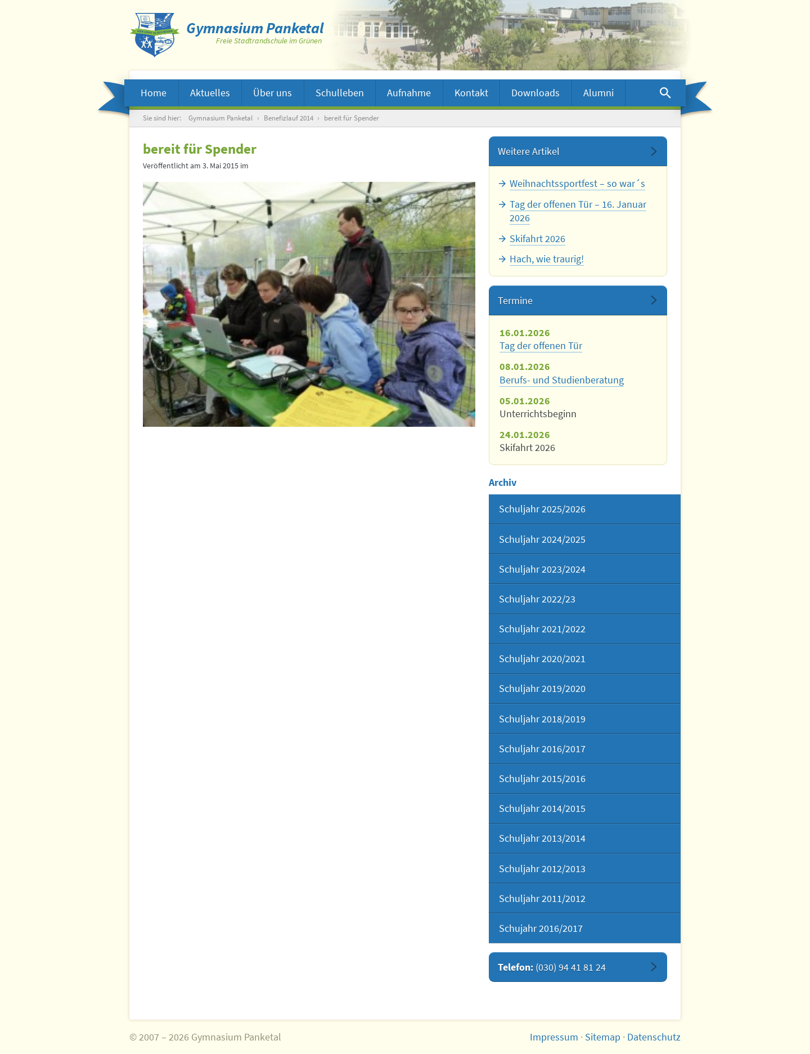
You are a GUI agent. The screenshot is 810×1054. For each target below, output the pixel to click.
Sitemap (602, 1036)
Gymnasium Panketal (220, 118)
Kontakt (471, 92)
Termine (515, 300)
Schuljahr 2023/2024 (542, 568)
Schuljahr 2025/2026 (542, 508)
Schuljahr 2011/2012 (542, 898)
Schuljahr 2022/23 (537, 598)
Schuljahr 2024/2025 (542, 539)
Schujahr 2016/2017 (541, 928)
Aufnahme (409, 92)
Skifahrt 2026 (537, 238)
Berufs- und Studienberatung (562, 379)
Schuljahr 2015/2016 (542, 778)
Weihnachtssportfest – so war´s (577, 183)
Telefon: (552, 967)
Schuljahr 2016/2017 (542, 748)
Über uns (272, 92)
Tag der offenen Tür (541, 345)
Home (153, 92)
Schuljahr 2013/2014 (542, 838)
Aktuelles (210, 92)
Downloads (535, 92)
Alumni (598, 92)
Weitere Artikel (529, 151)
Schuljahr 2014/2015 (542, 808)
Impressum (554, 1036)
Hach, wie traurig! (547, 258)
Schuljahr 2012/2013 (542, 868)
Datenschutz (654, 1036)
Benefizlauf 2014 (288, 118)
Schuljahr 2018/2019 (542, 718)
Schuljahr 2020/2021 (542, 658)
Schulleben (340, 92)
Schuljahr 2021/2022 (542, 628)
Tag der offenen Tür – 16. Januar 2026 (578, 211)
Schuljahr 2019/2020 (542, 688)
